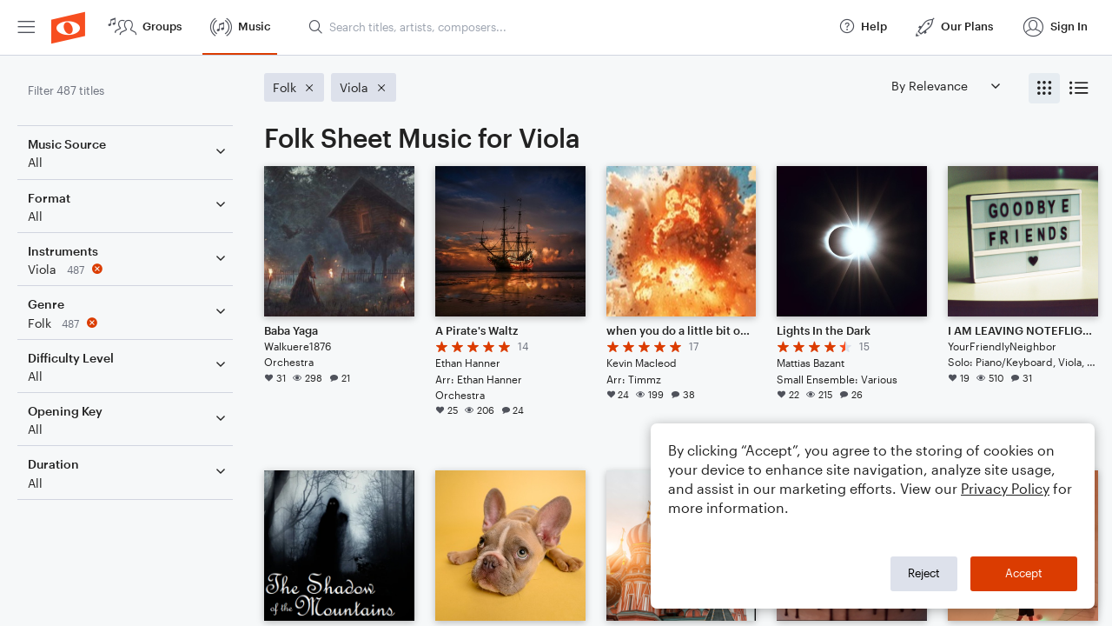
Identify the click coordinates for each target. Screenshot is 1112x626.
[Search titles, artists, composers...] (565, 27)
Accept (1023, 573)
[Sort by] (945, 85)
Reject (924, 573)
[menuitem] (26, 27)
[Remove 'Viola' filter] (128, 269)
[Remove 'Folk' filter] (128, 323)
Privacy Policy (1005, 488)
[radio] (1044, 88)
